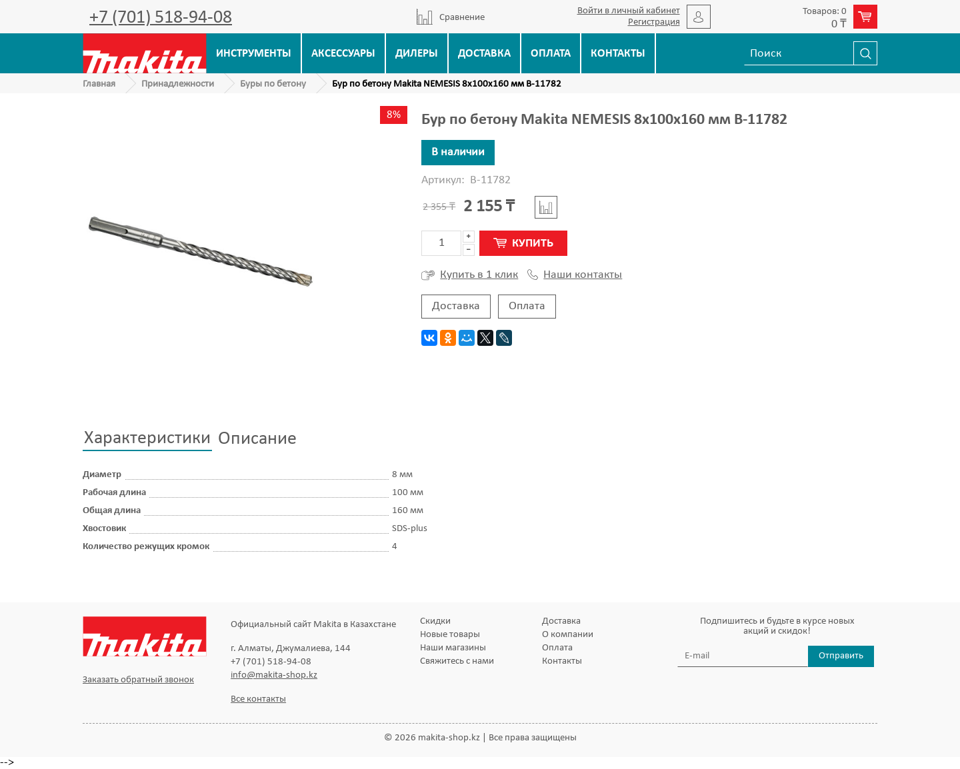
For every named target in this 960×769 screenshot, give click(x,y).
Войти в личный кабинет (628, 11)
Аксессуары (343, 53)
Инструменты (253, 53)
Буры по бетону (273, 84)
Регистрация (654, 22)
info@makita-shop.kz (274, 675)
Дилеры (416, 53)
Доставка (484, 53)
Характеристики (147, 438)
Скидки (435, 621)
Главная (99, 84)
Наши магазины (453, 648)
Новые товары (450, 635)
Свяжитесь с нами (457, 661)
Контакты (618, 53)
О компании (567, 635)
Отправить (841, 656)
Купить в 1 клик (469, 275)
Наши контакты (574, 275)
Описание (257, 439)
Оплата (551, 53)
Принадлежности (177, 84)
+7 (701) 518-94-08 (160, 18)
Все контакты (258, 699)
